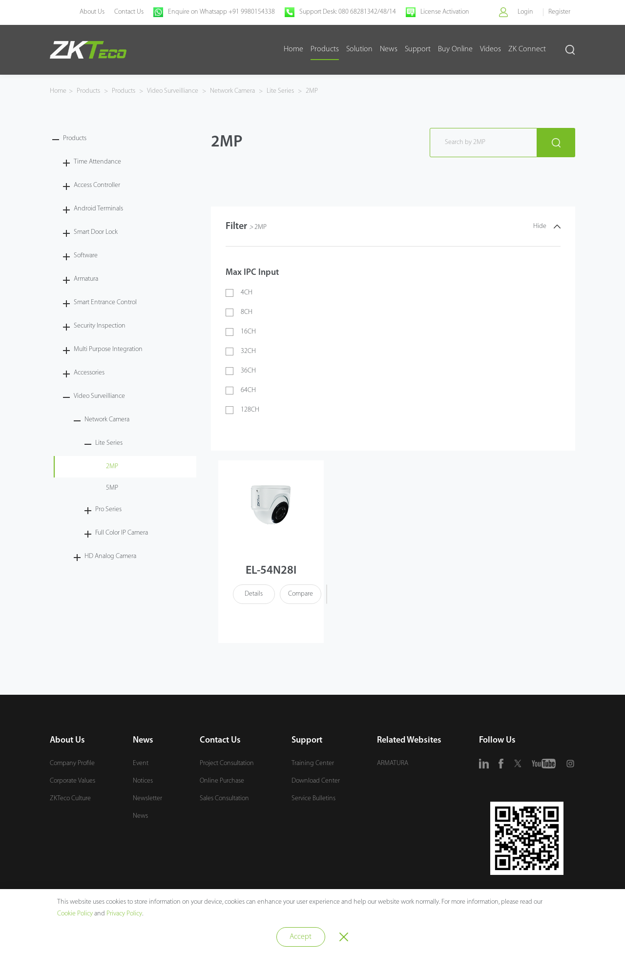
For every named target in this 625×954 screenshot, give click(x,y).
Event (140, 763)
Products (325, 49)
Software (86, 255)
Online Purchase (222, 781)
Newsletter (147, 799)
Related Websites (409, 741)
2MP (311, 91)
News (388, 49)
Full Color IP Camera (121, 533)
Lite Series (280, 91)
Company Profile (72, 763)
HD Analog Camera (110, 556)
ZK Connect (527, 49)
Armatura (86, 279)
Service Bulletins (313, 799)
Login (525, 12)
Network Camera (232, 91)
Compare (300, 594)
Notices (143, 781)
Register (559, 12)
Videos (490, 49)
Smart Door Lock (96, 232)
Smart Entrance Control (105, 302)
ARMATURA (392, 763)
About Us (91, 12)
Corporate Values (72, 781)
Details (254, 594)
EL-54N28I (271, 571)
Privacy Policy (124, 913)
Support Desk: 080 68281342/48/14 (347, 12)
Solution (359, 49)
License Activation (444, 12)
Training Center (313, 763)
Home (293, 49)
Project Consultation (227, 763)
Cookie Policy (75, 913)
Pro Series (108, 509)
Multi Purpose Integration (108, 349)
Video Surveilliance (173, 91)
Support (418, 49)
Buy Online (455, 49)
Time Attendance (97, 162)
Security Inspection (99, 326)
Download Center (316, 781)
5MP (112, 488)
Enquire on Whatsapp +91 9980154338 (220, 12)
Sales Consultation (224, 799)
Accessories (89, 372)
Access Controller (97, 185)
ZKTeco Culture (70, 799)
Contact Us (128, 12)
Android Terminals (98, 208)
